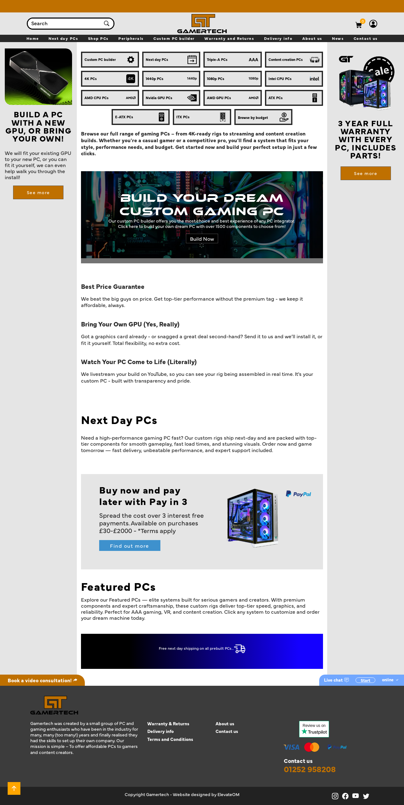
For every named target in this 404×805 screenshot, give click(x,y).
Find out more (129, 545)
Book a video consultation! (42, 680)
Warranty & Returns (168, 723)
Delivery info (160, 731)
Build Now (202, 238)
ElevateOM (228, 794)
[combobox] (64, 23)
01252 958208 (310, 769)
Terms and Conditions (170, 739)
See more (38, 192)
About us (225, 723)
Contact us (227, 731)
